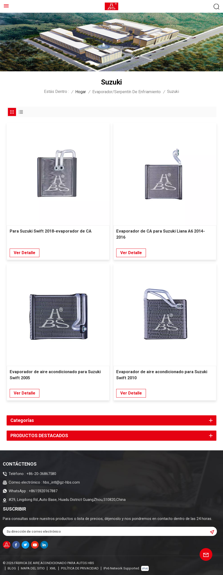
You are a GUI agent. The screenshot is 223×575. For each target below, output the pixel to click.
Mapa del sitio (33, 568)
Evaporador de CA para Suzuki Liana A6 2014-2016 (162, 234)
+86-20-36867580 (41, 473)
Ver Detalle (24, 252)
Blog (12, 568)
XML (53, 568)
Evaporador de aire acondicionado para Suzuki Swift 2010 (162, 375)
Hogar (80, 91)
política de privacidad (80, 568)
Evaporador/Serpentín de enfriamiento (126, 91)
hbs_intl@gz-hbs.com (61, 482)
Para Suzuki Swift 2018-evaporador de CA (52, 231)
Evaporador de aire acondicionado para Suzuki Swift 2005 (56, 375)
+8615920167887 (43, 490)
